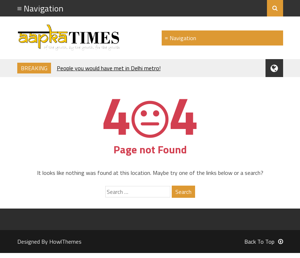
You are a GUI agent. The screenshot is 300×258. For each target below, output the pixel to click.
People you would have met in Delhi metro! (109, 68)
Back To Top (263, 241)
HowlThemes (65, 241)
